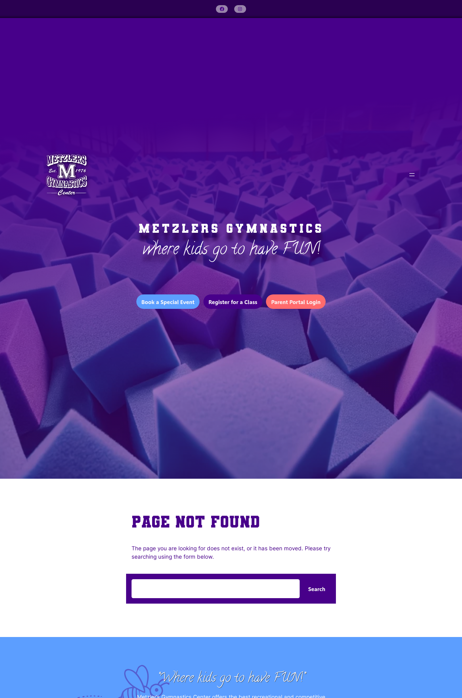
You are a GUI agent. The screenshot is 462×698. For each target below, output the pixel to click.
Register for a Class (233, 301)
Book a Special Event (168, 301)
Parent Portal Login (296, 301)
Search (316, 588)
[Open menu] (412, 175)
